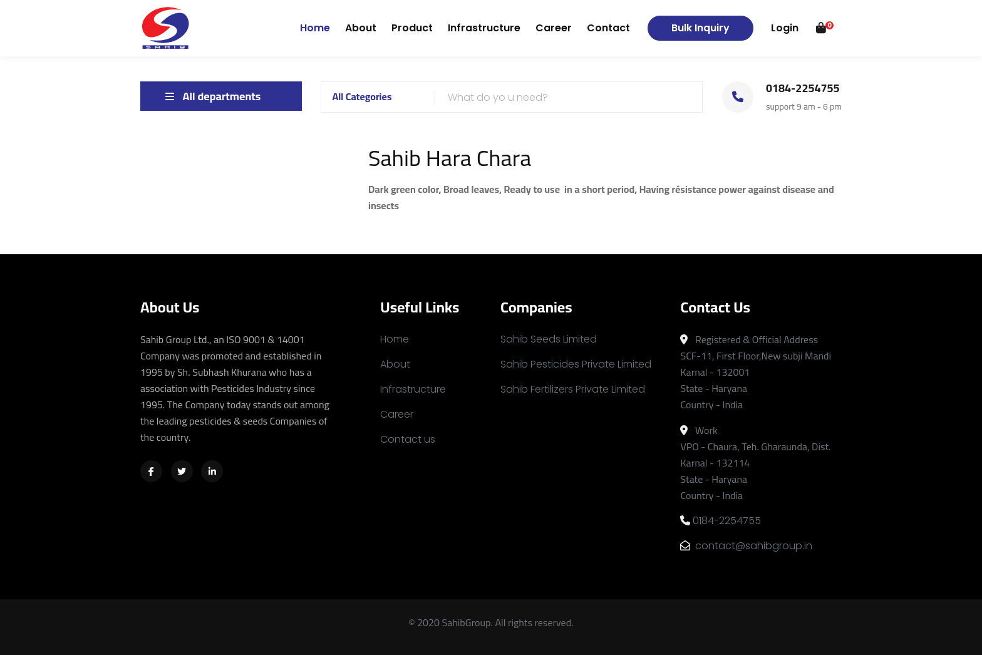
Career (553, 28)
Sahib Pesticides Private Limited (575, 364)
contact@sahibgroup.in (746, 546)
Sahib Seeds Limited (548, 339)
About (360, 28)
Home (315, 27)
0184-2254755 (720, 520)
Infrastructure (484, 28)
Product (412, 28)
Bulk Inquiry (700, 28)
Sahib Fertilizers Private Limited (572, 389)
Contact (608, 28)
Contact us (407, 439)
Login (785, 28)
